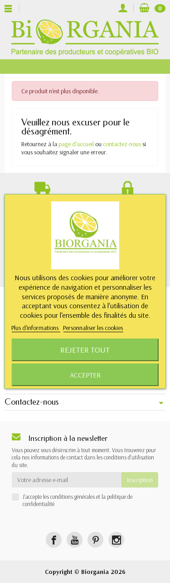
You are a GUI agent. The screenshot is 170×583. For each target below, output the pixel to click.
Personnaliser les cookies (93, 328)
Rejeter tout (85, 349)
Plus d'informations (35, 328)
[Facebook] (54, 540)
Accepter (85, 374)
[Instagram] (116, 540)
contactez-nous (122, 144)
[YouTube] (75, 540)
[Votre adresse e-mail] (66, 479)
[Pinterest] (95, 540)
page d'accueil (76, 144)
